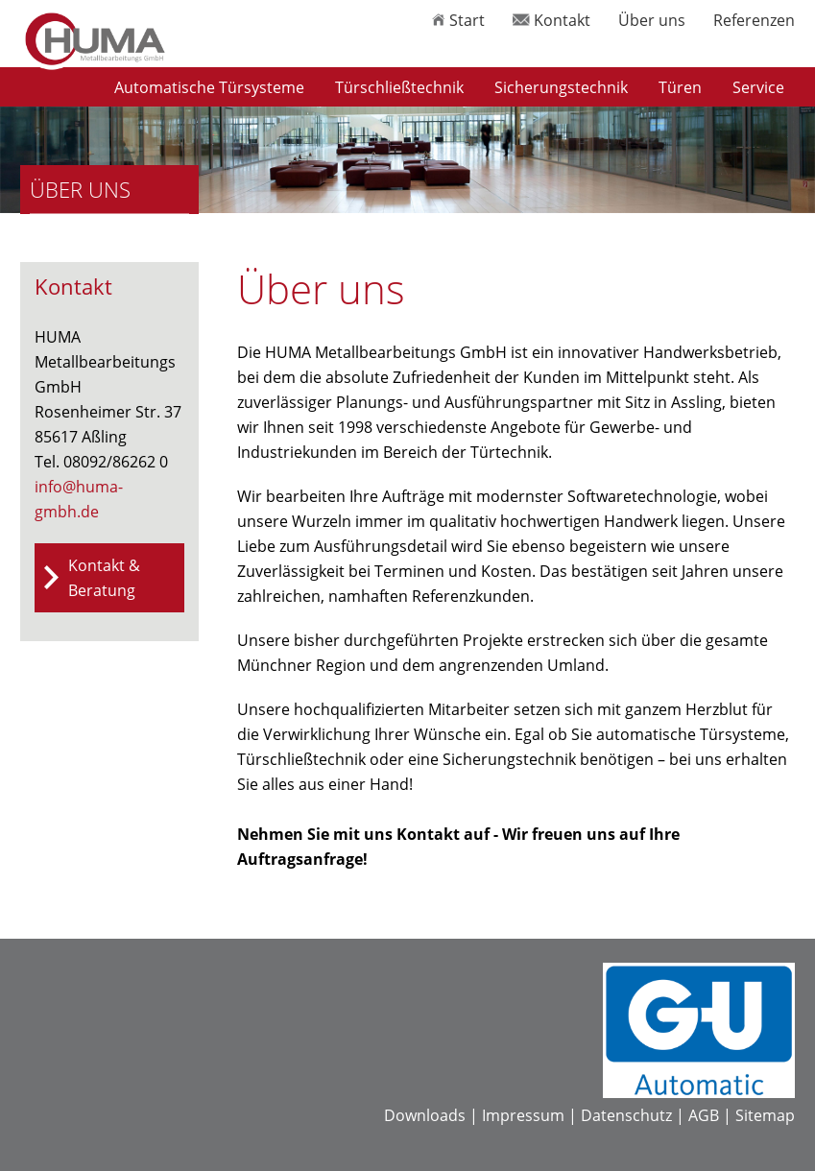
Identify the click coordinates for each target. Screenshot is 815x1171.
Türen (680, 87)
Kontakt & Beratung (104, 578)
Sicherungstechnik (561, 87)
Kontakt (551, 20)
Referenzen (754, 20)
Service (758, 87)
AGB (703, 1115)
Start (458, 20)
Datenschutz (626, 1115)
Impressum (523, 1115)
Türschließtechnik (399, 87)
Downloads (425, 1115)
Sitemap (765, 1115)
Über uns (651, 20)
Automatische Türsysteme (209, 87)
